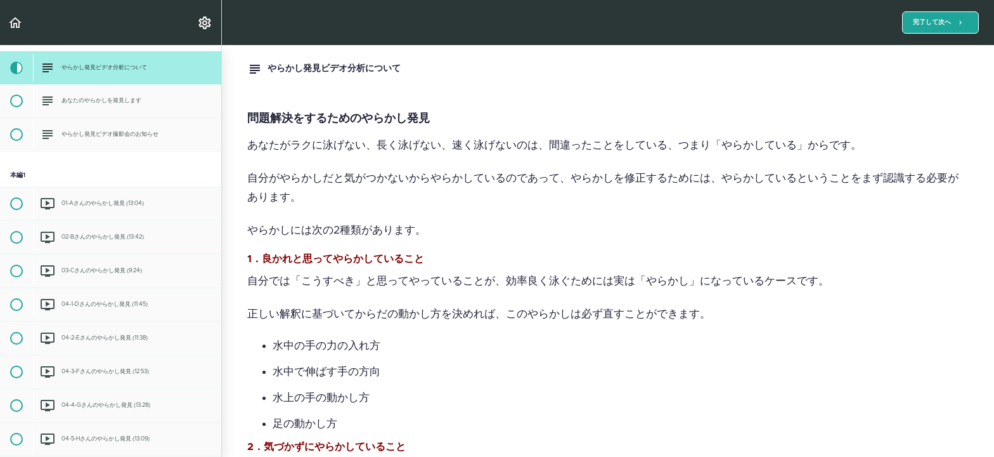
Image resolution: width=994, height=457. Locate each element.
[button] (16, 22)
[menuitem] (205, 22)
